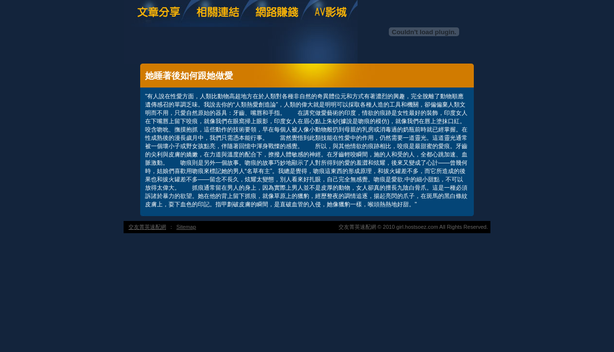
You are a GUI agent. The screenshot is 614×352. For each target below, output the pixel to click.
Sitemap (186, 227)
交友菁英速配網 (147, 227)
